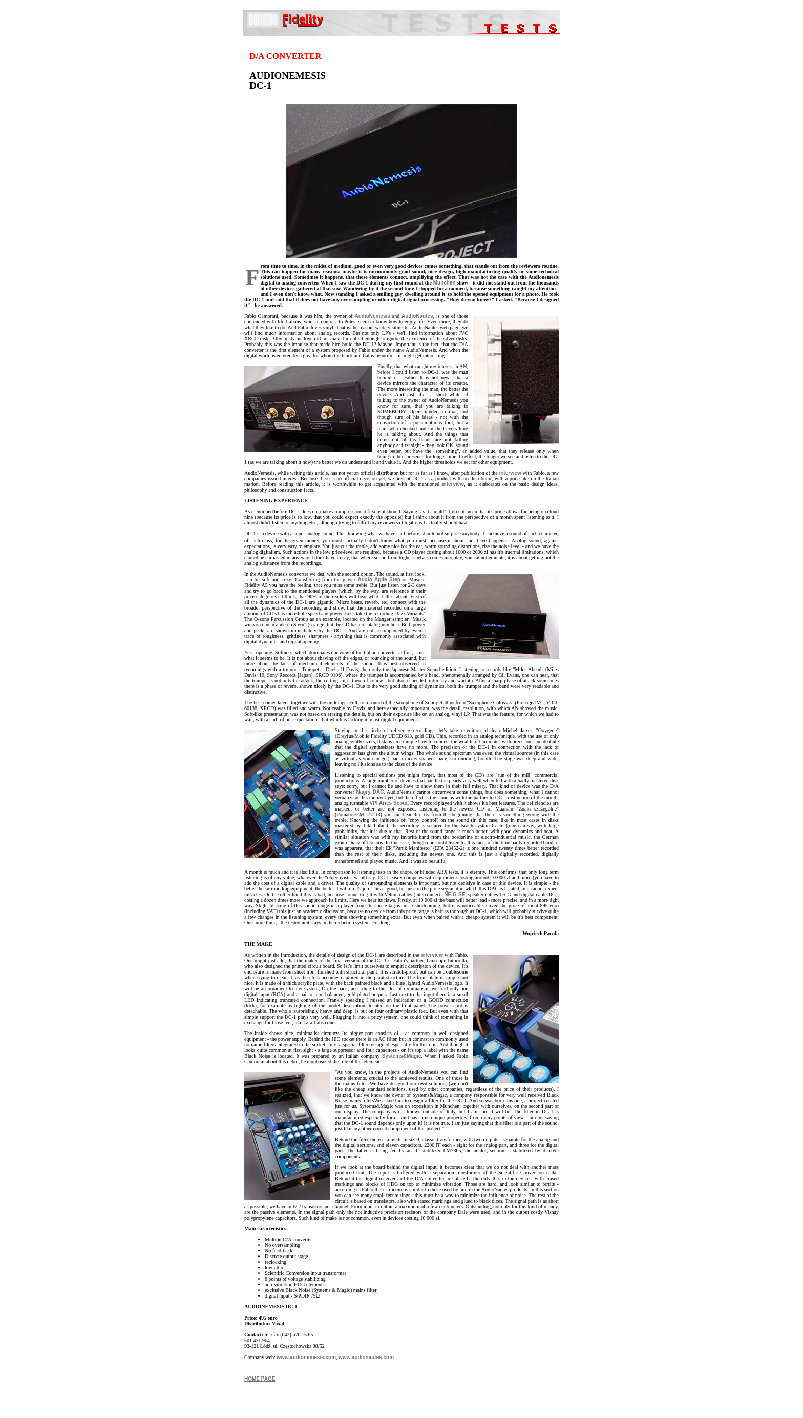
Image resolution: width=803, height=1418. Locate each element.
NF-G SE (454, 894)
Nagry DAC (370, 792)
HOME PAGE (259, 1379)
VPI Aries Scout (388, 803)
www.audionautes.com (366, 1357)
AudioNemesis (372, 316)
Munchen (444, 283)
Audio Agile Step (378, 579)
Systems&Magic (401, 1056)
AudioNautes (417, 316)
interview (510, 473)
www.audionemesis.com (306, 1357)
